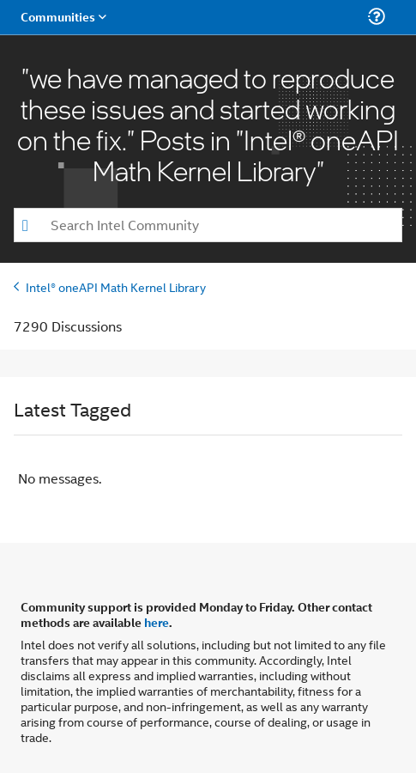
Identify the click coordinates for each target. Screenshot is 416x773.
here (156, 621)
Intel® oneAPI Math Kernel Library (116, 286)
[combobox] (208, 225)
